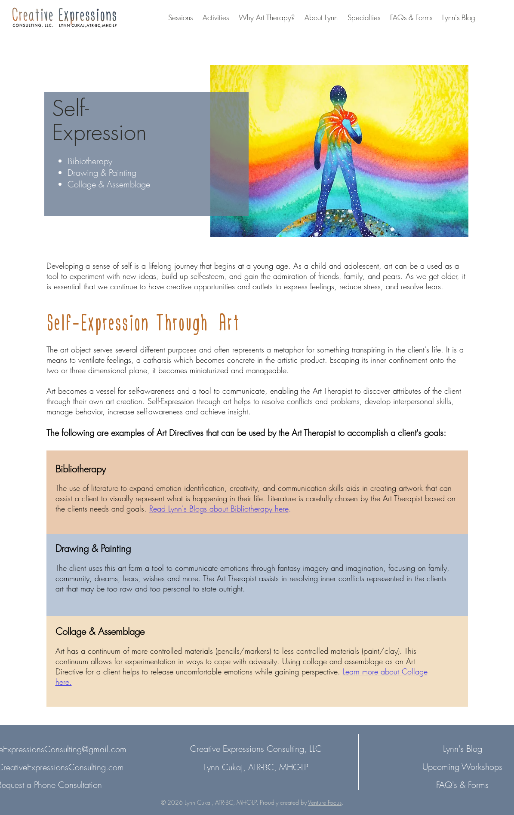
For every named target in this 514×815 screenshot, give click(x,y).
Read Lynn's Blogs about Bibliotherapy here (219, 508)
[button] (180, 17)
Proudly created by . (301, 802)
